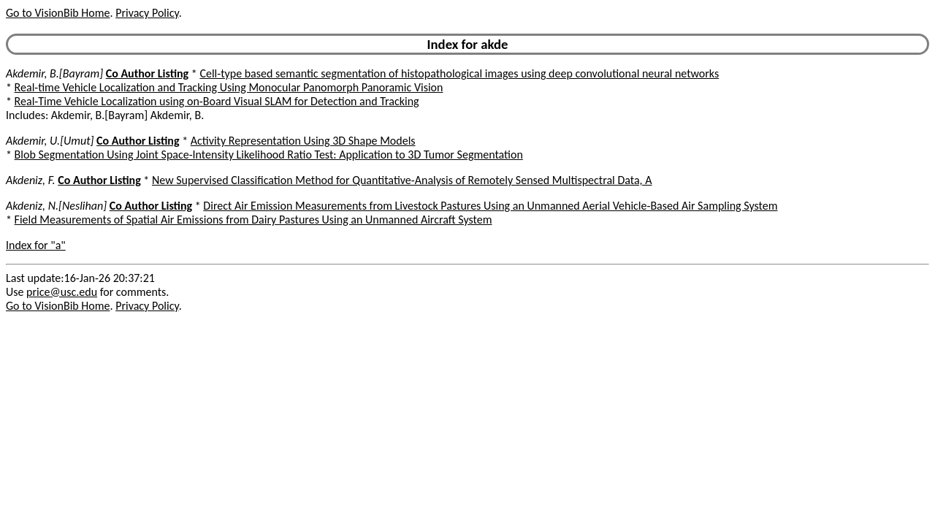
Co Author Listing (147, 73)
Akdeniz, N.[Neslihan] (56, 206)
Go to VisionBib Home (58, 13)
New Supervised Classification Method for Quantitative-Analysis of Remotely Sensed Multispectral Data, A (402, 180)
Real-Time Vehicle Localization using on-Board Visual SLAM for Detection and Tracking (217, 101)
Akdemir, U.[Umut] (50, 141)
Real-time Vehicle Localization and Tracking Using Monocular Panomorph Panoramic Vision (229, 87)
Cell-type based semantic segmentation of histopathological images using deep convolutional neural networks (459, 73)
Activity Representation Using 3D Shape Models (303, 141)
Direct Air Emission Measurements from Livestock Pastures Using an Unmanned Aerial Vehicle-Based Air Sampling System (490, 206)
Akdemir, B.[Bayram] (54, 73)
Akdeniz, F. (31, 180)
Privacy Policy (146, 13)
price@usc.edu (61, 292)
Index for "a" (36, 245)
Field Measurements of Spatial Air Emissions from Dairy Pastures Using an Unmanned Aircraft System (253, 219)
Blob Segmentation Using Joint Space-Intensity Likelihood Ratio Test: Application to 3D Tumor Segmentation (269, 154)
